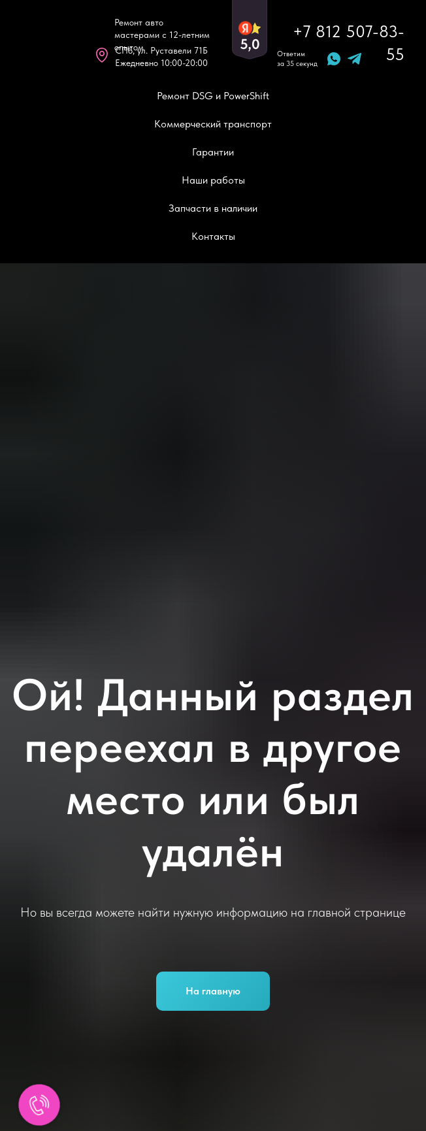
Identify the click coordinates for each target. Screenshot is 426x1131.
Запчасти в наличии (213, 208)
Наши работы (213, 180)
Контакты (213, 236)
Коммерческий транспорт (213, 124)
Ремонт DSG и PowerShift (213, 96)
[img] (45, 42)
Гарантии (213, 152)
